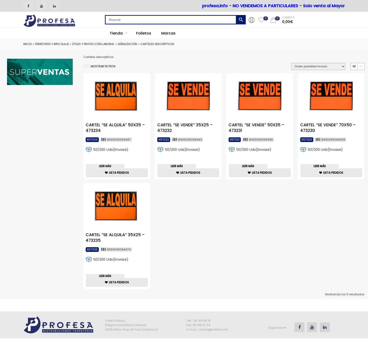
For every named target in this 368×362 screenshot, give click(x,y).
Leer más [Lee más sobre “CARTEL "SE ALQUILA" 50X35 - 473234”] (107, 168)
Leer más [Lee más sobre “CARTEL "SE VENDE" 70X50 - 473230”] (321, 168)
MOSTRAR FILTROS (99, 66)
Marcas (168, 33)
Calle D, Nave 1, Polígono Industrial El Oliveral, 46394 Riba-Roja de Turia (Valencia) (131, 334)
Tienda (118, 33)
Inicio (27, 44)
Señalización (127, 44)
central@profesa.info (213, 339)
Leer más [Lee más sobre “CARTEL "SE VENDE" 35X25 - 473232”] (178, 168)
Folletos (143, 33)
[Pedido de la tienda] (318, 66)
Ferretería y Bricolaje (52, 44)
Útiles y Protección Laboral (93, 44)
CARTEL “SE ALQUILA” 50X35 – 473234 (115, 124)
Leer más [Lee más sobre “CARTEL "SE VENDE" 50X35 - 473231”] (250, 168)
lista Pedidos (117, 177)
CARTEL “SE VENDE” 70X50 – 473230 (328, 124)
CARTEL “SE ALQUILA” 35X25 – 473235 (114, 238)
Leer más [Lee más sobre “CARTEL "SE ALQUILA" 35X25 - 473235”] (107, 283)
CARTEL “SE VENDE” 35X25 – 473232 (184, 124)
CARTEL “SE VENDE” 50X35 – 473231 (256, 124)
